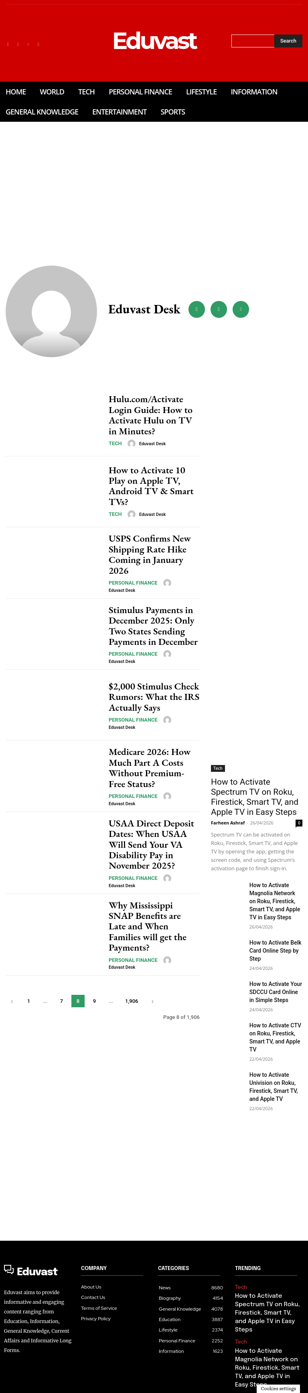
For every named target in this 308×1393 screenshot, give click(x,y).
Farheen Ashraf (228, 809)
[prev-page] (12, 978)
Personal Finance (129, 577)
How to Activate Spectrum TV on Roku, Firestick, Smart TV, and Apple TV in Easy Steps (255, 790)
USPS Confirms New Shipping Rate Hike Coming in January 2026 (149, 557)
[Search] (288, 41)
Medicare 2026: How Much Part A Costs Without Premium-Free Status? (153, 769)
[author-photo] (129, 436)
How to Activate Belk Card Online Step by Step (271, 932)
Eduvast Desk (149, 436)
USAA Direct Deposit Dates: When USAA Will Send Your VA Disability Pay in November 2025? (149, 840)
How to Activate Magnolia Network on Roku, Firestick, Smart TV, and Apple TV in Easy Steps (275, 885)
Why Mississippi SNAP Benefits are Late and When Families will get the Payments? (153, 910)
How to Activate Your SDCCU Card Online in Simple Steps (272, 971)
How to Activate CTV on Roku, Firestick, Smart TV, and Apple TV (274, 1010)
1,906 (131, 978)
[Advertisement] (154, 178)
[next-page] (152, 978)
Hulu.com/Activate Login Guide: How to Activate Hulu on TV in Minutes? (150, 415)
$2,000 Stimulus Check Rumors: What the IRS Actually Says (146, 698)
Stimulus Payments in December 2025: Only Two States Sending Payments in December (153, 627)
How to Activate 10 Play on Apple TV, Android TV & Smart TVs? (154, 486)
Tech (114, 435)
